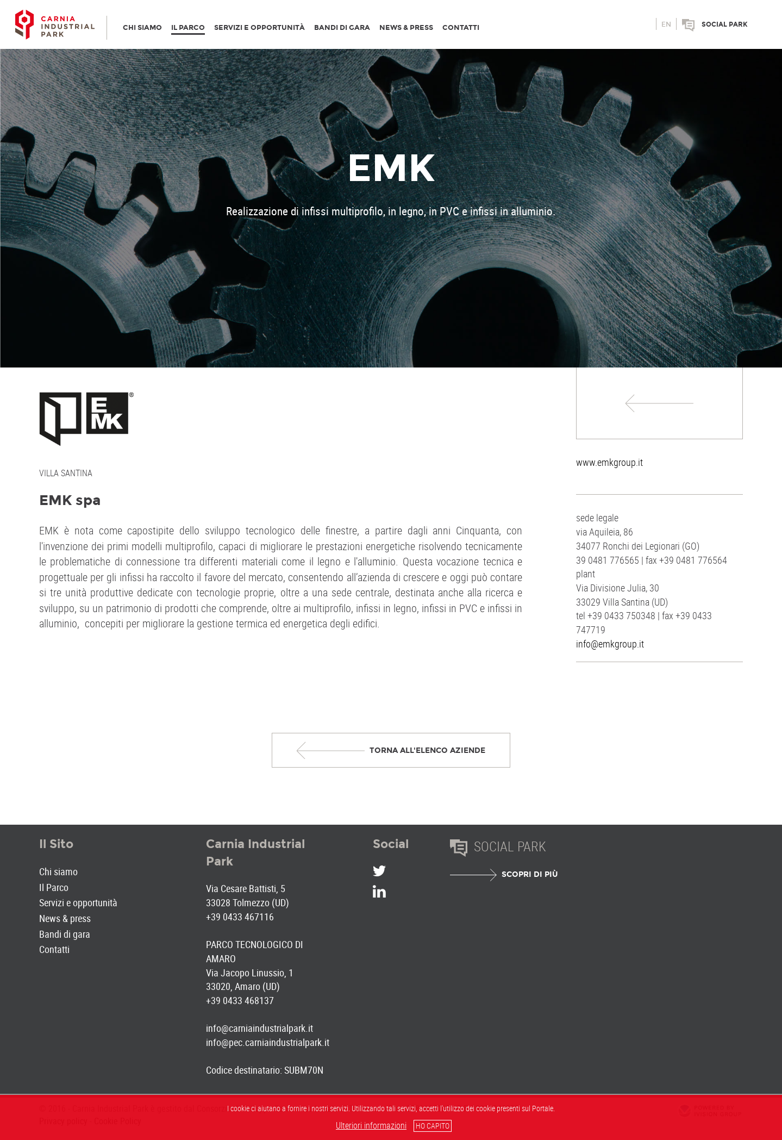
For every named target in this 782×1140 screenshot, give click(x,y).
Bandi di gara (64, 933)
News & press (65, 918)
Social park (725, 24)
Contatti (54, 949)
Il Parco (53, 887)
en (666, 24)
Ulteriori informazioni (371, 1125)
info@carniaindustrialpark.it (259, 1028)
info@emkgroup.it (610, 643)
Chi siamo (58, 871)
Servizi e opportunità (78, 902)
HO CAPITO (432, 1125)
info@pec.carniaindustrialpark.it (267, 1042)
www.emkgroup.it (609, 462)
